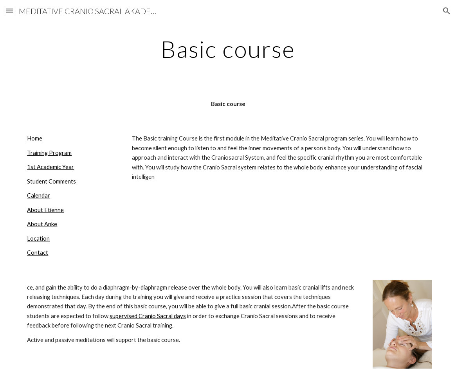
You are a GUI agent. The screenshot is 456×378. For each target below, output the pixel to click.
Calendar (38, 195)
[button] (9, 11)
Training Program (49, 152)
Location (38, 238)
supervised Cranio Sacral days (148, 316)
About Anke (42, 224)
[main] (228, 49)
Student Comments (51, 181)
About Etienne (45, 210)
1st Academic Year (50, 167)
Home (34, 138)
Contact (37, 252)
